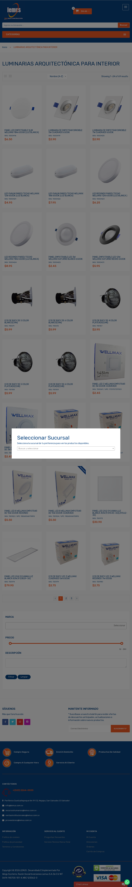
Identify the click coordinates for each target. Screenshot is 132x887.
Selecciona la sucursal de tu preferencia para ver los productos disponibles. (53, 443)
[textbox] (66, 449)
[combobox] (66, 448)
